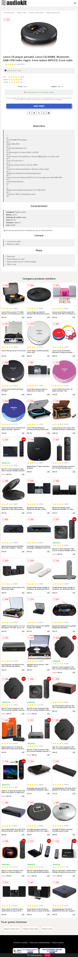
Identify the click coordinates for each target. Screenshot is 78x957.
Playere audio (21, 13)
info (23, 317)
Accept (47, 955)
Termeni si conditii (20, 942)
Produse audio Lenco (36, 13)
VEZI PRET (39, 106)
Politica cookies (58, 942)
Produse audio (9, 13)
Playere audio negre (31, 929)
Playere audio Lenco (53, 13)
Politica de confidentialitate (39, 942)
